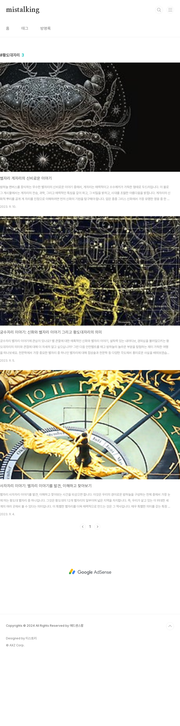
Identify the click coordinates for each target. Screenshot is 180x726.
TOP (170, 696)
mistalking (23, 9)
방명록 (45, 28)
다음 (97, 596)
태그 (24, 28)
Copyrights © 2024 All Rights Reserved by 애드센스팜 (44, 695)
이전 (83, 596)
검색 (159, 10)
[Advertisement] (90, 79)
